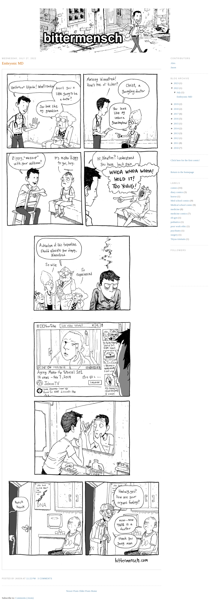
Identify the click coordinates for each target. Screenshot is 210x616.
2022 (176, 88)
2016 (176, 118)
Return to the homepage (182, 172)
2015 (176, 123)
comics (174, 187)
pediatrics (175, 222)
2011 (176, 143)
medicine (175, 209)
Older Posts (84, 591)
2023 (176, 83)
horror (174, 196)
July (179, 92)
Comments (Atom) (24, 597)
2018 (176, 108)
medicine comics (179, 213)
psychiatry (176, 230)
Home (94, 591)
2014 (176, 128)
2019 (176, 104)
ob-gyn (174, 217)
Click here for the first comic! (185, 160)
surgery (174, 234)
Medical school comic (181, 205)
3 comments (45, 579)
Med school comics (180, 200)
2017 (176, 113)
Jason (173, 67)
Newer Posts (72, 591)
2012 (176, 138)
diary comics (177, 192)
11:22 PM (31, 579)
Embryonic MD (12, 63)
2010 (176, 147)
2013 (176, 133)
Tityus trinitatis (178, 239)
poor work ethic (178, 226)
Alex (173, 63)
